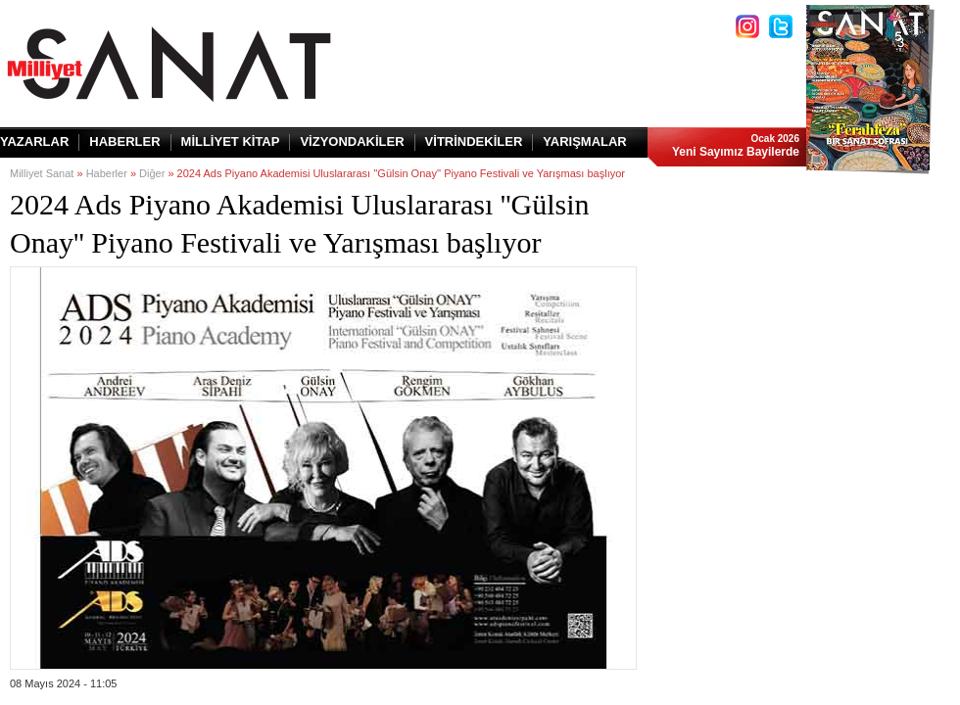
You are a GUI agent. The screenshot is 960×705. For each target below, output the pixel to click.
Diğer (152, 173)
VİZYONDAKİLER (352, 141)
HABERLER (124, 141)
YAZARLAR (34, 141)
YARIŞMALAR (584, 141)
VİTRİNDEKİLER (474, 141)
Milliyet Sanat (41, 173)
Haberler (106, 173)
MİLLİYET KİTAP (230, 141)
